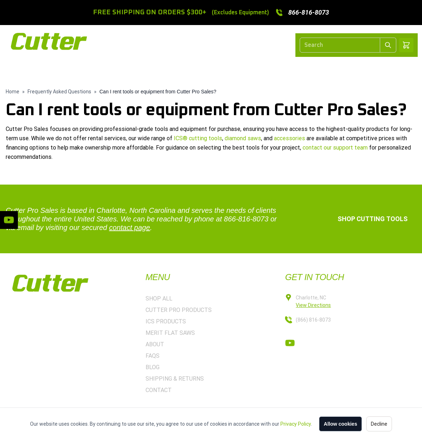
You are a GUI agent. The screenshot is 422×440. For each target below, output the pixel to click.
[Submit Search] (388, 45)
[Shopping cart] (406, 45)
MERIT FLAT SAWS (278, 69)
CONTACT (361, 69)
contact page (129, 227)
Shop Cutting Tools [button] (373, 219)
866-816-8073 (246, 219)
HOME (55, 69)
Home (12, 91)
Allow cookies (340, 424)
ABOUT (326, 69)
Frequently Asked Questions (59, 91)
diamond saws (243, 138)
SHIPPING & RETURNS (175, 378)
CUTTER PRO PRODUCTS (151, 69)
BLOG (153, 367)
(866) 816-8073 (313, 320)
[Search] (340, 45)
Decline (379, 424)
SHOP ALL (89, 69)
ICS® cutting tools (198, 138)
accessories (289, 138)
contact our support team (335, 147)
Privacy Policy (295, 424)
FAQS (153, 355)
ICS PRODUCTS (219, 69)
